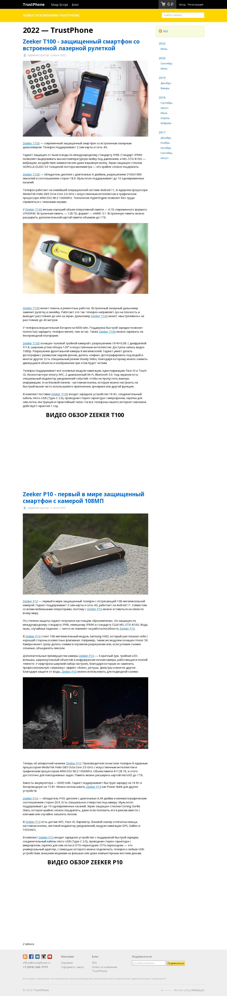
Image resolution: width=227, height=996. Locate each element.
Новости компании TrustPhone (51, 15)
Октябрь (166, 148)
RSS (163, 31)
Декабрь (166, 83)
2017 (162, 132)
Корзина (67, 962)
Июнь (164, 48)
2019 (162, 78)
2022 (162, 43)
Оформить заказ (72, 967)
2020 (162, 58)
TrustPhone (34, 4)
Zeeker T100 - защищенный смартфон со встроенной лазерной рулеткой (81, 45)
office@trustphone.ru (36, 962)
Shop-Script (59, 4)
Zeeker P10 (30, 601)
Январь (165, 88)
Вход (182, 4)
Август (165, 108)
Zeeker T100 (31, 143)
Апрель (165, 118)
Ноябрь (165, 142)
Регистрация (195, 4)
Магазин (67, 956)
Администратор (38, 55)
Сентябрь (167, 63)
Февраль (166, 123)
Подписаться (142, 956)
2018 (162, 97)
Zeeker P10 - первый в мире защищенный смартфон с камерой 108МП (83, 497)
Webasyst (197, 990)
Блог (75, 4)
